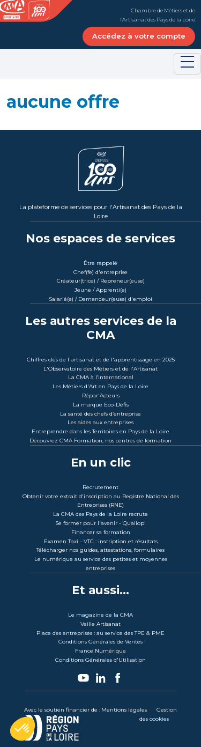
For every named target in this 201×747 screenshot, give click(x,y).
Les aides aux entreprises (100, 422)
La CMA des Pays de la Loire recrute (100, 514)
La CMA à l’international (100, 377)
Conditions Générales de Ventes (100, 641)
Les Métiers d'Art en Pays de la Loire (100, 386)
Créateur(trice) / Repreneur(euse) (101, 280)
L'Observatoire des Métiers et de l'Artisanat (100, 368)
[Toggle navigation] (187, 64)
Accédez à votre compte (138, 36)
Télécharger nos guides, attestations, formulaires (100, 549)
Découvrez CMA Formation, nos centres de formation (100, 440)
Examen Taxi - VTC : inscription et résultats (101, 541)
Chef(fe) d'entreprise (100, 272)
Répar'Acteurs (101, 395)
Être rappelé (100, 263)
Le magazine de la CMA (100, 614)
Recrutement (100, 487)
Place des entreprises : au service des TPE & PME (100, 633)
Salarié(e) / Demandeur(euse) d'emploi (100, 298)
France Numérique (100, 650)
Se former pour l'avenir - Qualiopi (100, 523)
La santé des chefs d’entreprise (100, 413)
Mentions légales (124, 709)
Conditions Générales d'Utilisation (100, 659)
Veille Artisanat (100, 623)
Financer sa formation (100, 532)
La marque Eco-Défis (101, 404)
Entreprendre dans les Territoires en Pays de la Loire (100, 431)
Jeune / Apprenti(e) (100, 289)
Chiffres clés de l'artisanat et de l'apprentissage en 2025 (101, 359)
